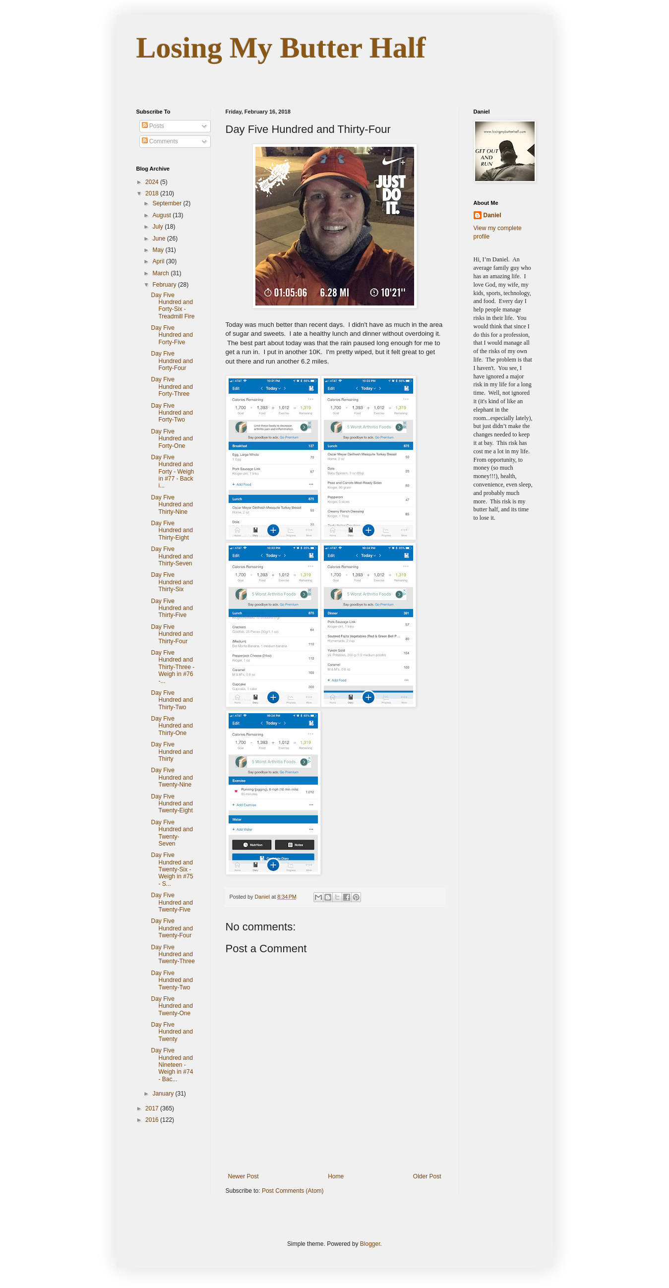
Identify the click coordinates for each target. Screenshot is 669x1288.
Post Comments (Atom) (293, 1190)
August (162, 215)
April (159, 261)
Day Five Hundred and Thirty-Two (171, 700)
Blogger (370, 1243)
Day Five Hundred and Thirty (171, 751)
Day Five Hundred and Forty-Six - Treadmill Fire (172, 306)
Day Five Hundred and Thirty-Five (171, 608)
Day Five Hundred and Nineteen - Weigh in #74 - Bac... (172, 1065)
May (158, 249)
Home (336, 1176)
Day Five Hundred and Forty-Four (171, 360)
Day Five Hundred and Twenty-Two (171, 980)
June (159, 238)
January (163, 1093)
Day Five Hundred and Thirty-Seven (171, 556)
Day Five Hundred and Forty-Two (171, 413)
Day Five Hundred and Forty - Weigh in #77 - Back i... (172, 472)
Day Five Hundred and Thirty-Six (171, 582)
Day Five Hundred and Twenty (171, 1032)
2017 (152, 1108)
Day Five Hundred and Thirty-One (171, 725)
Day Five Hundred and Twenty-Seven (171, 833)
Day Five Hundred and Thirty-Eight (171, 530)
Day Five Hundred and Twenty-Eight (171, 803)
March (161, 273)
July (158, 226)
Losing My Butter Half (281, 47)
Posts (153, 126)
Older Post (427, 1176)
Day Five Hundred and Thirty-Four (171, 634)
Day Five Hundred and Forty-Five (171, 335)
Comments (160, 141)
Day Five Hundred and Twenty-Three (172, 954)
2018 (152, 193)
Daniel (492, 215)
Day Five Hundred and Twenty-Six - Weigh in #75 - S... (172, 869)
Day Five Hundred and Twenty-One (171, 1006)
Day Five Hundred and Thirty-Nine (171, 504)
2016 (152, 1119)
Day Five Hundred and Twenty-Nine (171, 777)
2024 (152, 182)
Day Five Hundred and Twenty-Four (171, 928)
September (167, 203)
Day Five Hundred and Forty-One (171, 438)
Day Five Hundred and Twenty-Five (171, 902)
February (165, 284)
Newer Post (243, 1176)
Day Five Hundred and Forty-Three (171, 386)
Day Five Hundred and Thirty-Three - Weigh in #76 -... (172, 667)
